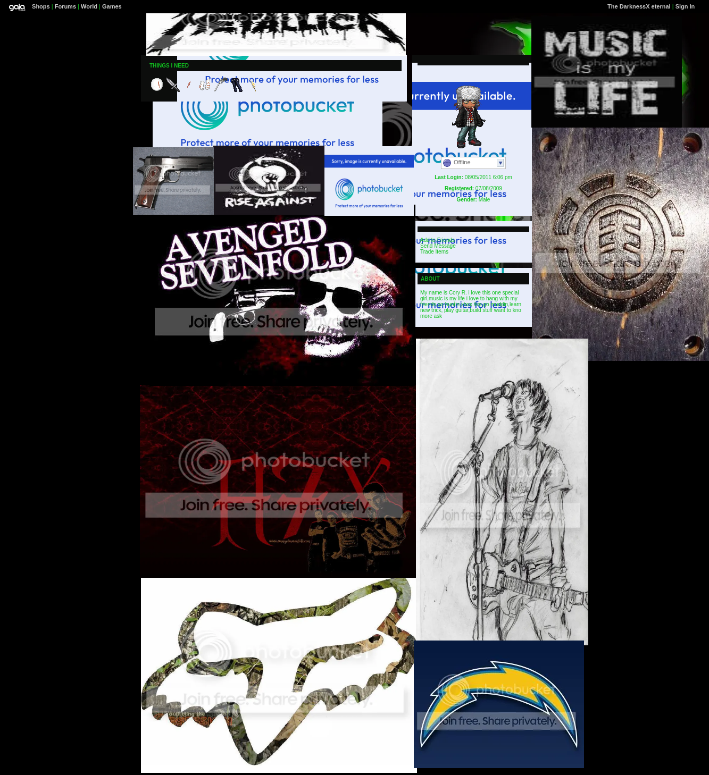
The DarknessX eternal (639, 6)
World (89, 6)
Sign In (685, 6)
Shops (41, 6)
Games (112, 6)
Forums (65, 6)
